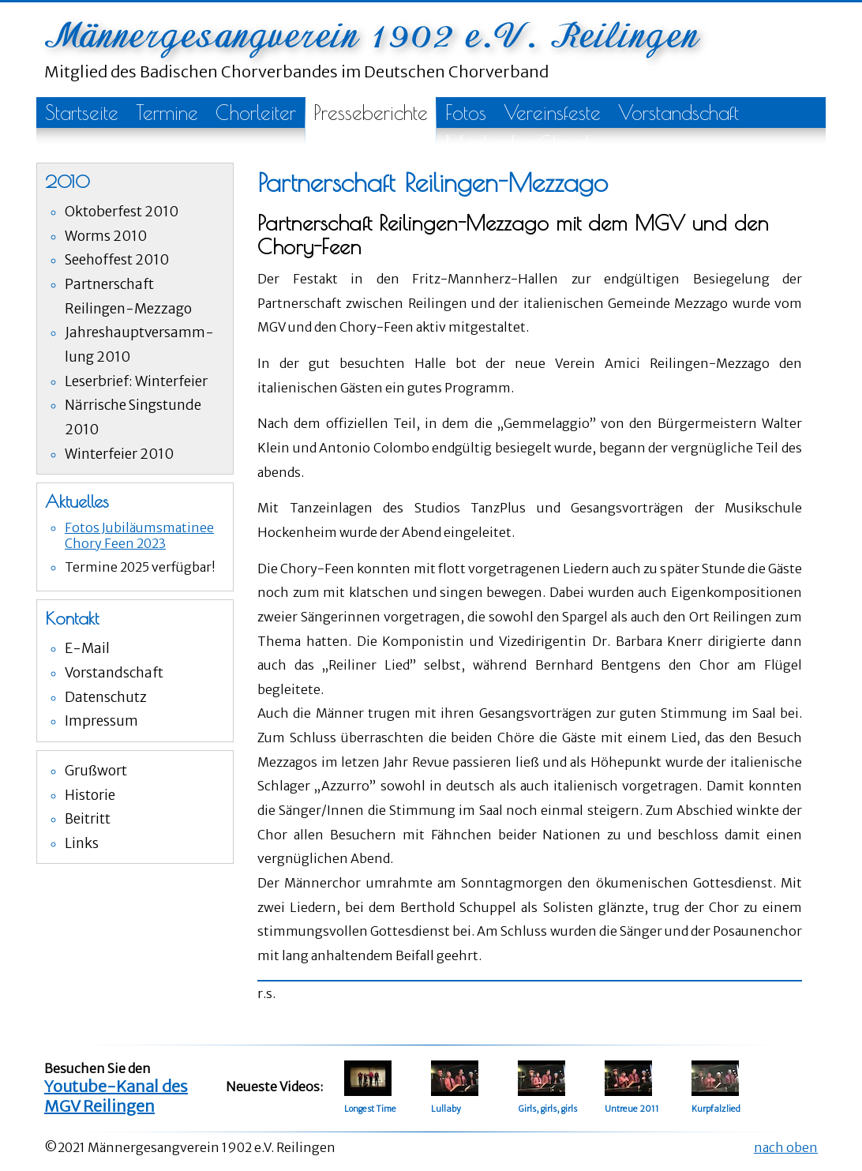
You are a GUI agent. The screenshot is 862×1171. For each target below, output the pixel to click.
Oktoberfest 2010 (121, 211)
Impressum (101, 721)
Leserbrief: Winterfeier (136, 381)
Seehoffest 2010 (117, 259)
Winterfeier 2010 (119, 454)
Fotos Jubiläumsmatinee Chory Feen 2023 (139, 535)
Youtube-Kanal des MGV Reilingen (116, 1096)
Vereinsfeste (552, 112)
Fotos (465, 112)
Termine (167, 112)
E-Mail (87, 648)
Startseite (81, 112)
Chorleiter (256, 112)
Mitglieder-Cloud (516, 143)
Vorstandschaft (678, 112)
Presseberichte (370, 112)
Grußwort (96, 770)
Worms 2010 (106, 236)
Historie (90, 795)
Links (82, 843)
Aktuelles (77, 501)
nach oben (786, 1147)
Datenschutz (106, 697)
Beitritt (88, 819)
